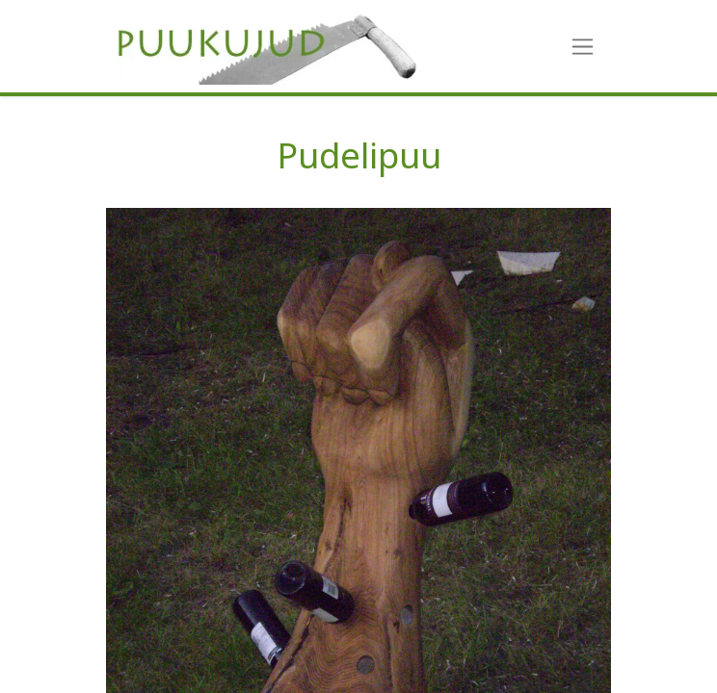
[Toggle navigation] (582, 46)
